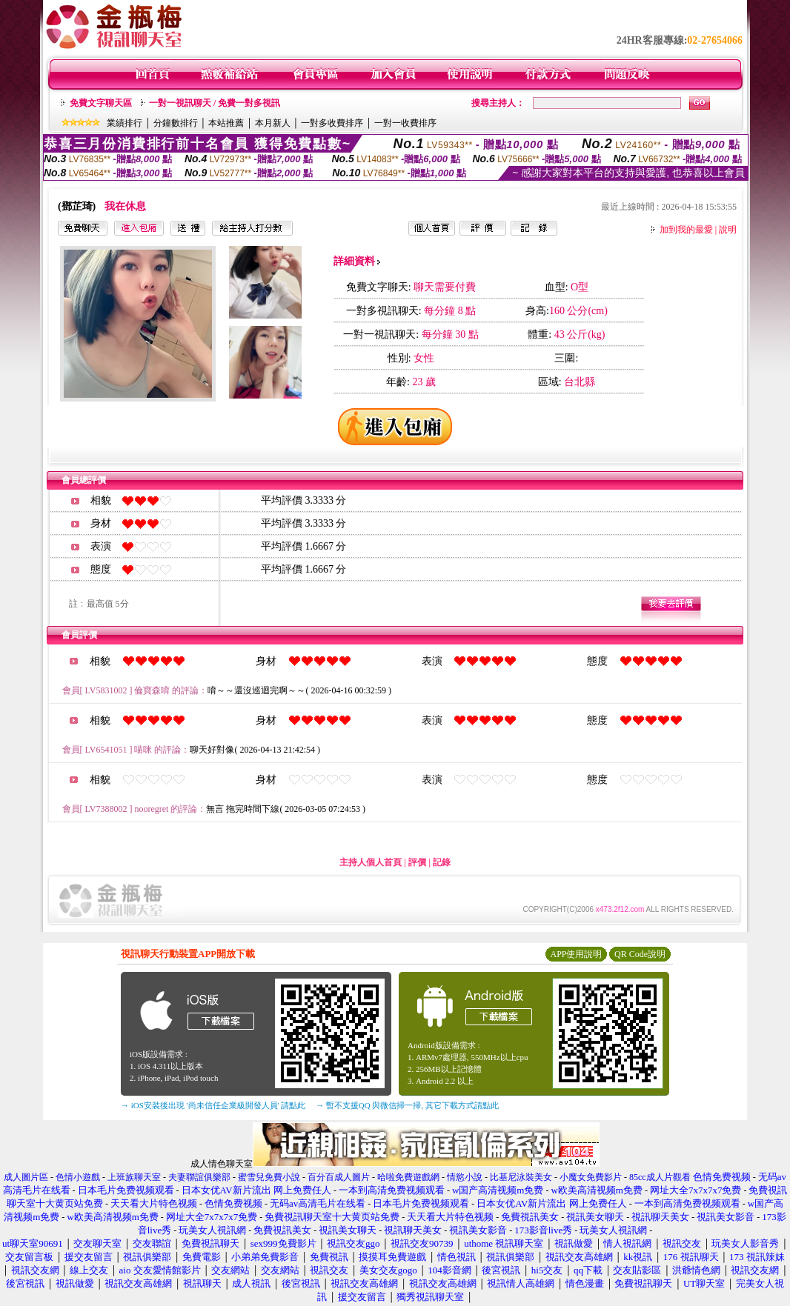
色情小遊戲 (78, 1177)
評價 (417, 862)
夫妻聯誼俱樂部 (199, 1177)
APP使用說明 (576, 954)
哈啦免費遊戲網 (408, 1177)
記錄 (442, 862)
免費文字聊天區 (101, 103)
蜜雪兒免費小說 (269, 1177)
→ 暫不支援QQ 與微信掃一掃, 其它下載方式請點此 (407, 1105)
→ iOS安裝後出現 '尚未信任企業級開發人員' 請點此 (213, 1105)
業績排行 (124, 123)
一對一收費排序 (405, 123)
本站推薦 (226, 123)
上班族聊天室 (134, 1177)
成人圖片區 (26, 1177)
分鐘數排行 (175, 123)
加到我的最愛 (686, 229)
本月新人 (273, 123)
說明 (728, 229)
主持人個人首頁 (370, 862)
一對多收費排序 (332, 123)
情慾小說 (464, 1177)
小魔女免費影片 (591, 1177)
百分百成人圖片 (339, 1177)
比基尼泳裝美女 (521, 1177)
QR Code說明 (639, 954)
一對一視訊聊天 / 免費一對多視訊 (214, 103)
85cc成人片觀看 (660, 1177)
